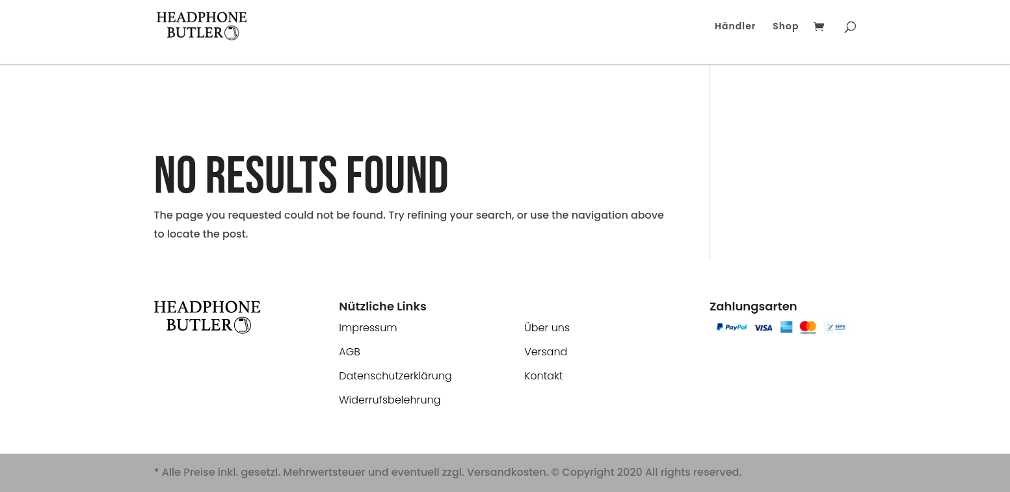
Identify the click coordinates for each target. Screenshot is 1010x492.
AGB (349, 351)
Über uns (547, 327)
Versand (545, 351)
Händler (735, 27)
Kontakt (543, 375)
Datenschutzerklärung (395, 375)
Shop (786, 27)
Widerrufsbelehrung (389, 399)
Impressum (368, 327)
